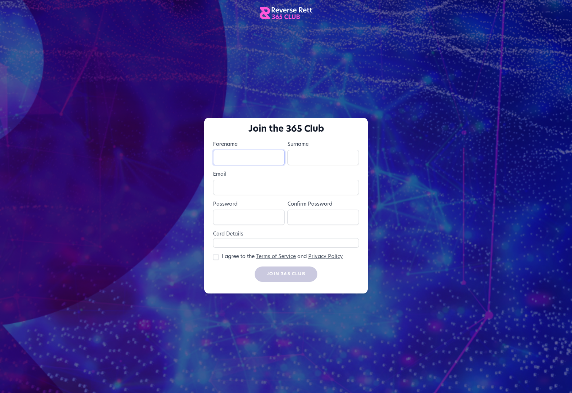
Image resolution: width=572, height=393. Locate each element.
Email (220, 174)
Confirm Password (309, 204)
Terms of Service (276, 257)
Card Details (228, 234)
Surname (298, 144)
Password (225, 204)
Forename (225, 144)
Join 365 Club (286, 274)
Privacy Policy (325, 257)
